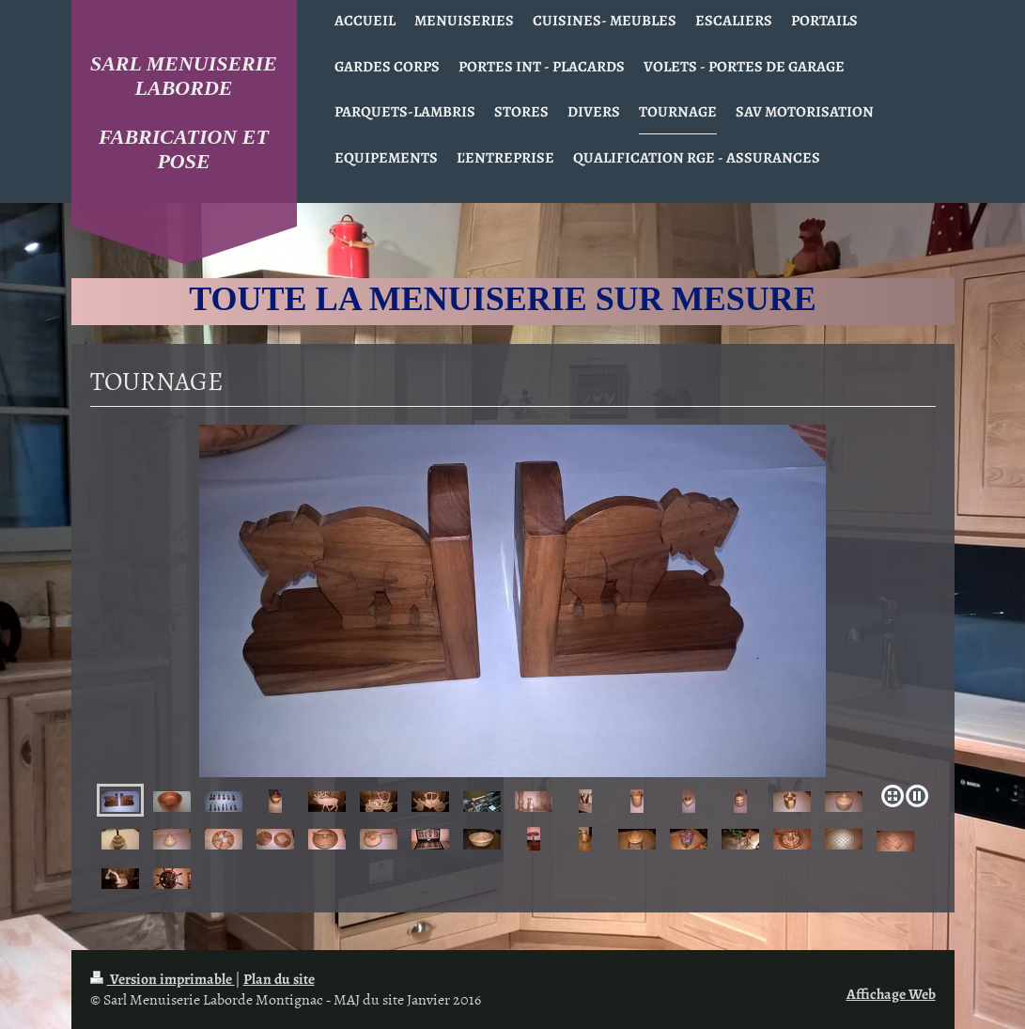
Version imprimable (162, 979)
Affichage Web (891, 994)
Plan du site (279, 979)
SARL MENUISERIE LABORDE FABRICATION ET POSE (183, 112)
